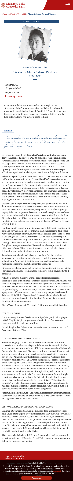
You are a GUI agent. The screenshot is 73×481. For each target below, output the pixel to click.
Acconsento (36, 478)
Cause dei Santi (8, 14)
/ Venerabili (21, 14)
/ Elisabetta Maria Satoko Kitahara (40, 14)
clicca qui (57, 471)
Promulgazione (13, 96)
